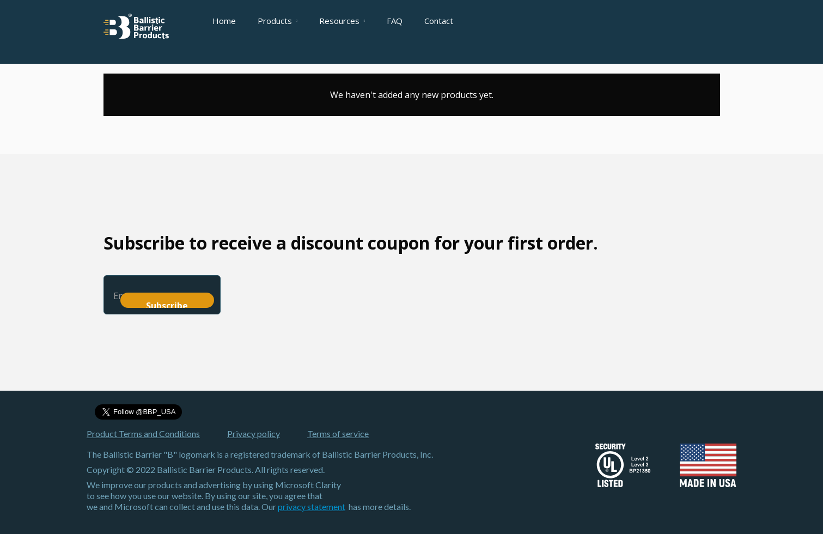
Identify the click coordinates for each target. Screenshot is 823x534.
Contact (438, 20)
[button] (277, 20)
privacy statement (311, 506)
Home (224, 20)
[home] (136, 26)
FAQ (395, 20)
